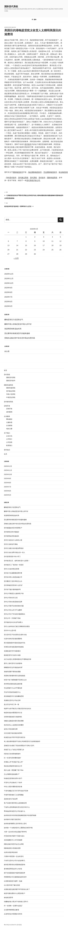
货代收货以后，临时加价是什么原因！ (17, 560)
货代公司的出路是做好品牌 (13, 601)
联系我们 (9, 445)
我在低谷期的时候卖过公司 (13, 766)
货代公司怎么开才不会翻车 (13, 610)
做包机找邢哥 (8, 897)
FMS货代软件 (11, 178)
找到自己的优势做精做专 (12, 754)
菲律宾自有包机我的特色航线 (14, 647)
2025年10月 (8, 283)
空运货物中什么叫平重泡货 (13, 688)
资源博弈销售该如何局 (12, 329)
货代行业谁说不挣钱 (11, 544)
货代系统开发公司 (33, 180)
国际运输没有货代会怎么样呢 (14, 844)
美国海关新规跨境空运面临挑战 (14, 675)
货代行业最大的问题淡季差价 (14, 548)
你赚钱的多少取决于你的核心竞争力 (16, 901)
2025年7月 (8, 297)
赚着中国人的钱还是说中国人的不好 (18, 324)
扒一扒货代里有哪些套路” (12, 758)
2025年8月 (8, 292)
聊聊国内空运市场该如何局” (13, 667)
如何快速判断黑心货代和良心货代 (15, 823)
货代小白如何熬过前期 (11, 569)
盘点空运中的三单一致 (11, 704)
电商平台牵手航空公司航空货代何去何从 (17, 708)
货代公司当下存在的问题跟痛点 (14, 614)
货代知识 (7, 450)
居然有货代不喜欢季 (11, 799)
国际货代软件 (10, 380)
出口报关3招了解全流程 (12, 885)
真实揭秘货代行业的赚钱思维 (14, 696)
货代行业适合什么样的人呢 (13, 540)
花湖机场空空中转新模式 (12, 651)
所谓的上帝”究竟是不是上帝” (13, 762)
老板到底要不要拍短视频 (12, 671)
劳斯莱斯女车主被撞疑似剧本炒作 (15, 877)
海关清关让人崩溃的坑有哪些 (14, 725)
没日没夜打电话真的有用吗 (13, 733)
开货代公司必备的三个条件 (13, 782)
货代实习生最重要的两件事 (13, 573)
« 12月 (16, 258)
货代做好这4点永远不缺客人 (13, 622)
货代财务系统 (8, 402)
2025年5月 (8, 306)
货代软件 (28, 144)
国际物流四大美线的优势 (12, 848)
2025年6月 (8, 302)
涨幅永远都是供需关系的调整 (14, 721)
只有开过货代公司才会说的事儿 (14, 860)
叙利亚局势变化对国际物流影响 (14, 864)
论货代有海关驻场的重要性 (13, 638)
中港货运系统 (10, 397)
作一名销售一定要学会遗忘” (13, 906)
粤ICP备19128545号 (10, 924)
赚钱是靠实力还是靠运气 (13, 320)
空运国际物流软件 (50, 172)
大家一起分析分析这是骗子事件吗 (15, 832)
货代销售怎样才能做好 (11, 532)
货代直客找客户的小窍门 (12, 556)
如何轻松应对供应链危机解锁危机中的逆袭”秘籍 (20, 815)
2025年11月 (8, 279)
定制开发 (7, 406)
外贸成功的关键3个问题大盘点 (14, 836)
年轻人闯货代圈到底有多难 (13, 786)
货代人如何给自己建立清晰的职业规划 (17, 626)
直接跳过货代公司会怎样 (12, 700)
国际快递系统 (52, 178)
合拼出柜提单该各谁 (11, 852)
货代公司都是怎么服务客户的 (14, 593)
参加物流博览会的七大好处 (13, 869)
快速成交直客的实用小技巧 (13, 778)
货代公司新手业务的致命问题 (14, 606)
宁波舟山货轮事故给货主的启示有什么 (17, 807)
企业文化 (9, 436)
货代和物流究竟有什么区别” (13, 585)
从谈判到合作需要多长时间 (13, 914)
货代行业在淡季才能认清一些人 (14, 552)
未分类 (6, 351)
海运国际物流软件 (35, 172)
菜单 (34, 19)
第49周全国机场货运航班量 (13, 684)
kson (14, 27)
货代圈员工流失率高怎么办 (13, 581)
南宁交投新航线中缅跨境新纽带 (14, 873)
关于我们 (7, 433)
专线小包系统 (10, 394)
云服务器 (9, 422)
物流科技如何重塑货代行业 (13, 712)
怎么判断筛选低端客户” (12, 774)
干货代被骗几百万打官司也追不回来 (16, 791)
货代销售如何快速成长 (11, 536)
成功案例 (9, 412)
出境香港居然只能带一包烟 (13, 881)
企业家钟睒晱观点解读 (11, 910)
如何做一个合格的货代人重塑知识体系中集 (18, 828)
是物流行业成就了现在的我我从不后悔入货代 (19, 745)
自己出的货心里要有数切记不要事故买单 (17, 659)
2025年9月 (8, 288)
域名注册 (9, 428)
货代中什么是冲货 (10, 630)
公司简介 (9, 439)
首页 (5, 370)
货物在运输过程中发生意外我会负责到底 (19, 338)
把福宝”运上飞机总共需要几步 (14, 749)
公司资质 (9, 442)
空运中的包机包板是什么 (12, 692)
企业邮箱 (9, 425)
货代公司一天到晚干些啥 (12, 618)
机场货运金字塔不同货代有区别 (14, 737)
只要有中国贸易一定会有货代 (14, 856)
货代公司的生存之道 (11, 597)
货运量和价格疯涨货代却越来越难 (17, 333)
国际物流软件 (18, 172)
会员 (5, 454)
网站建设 (9, 419)
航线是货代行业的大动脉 (12, 655)
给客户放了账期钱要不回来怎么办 (15, 680)
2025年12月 (8, 274)
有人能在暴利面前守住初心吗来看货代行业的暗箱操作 (22, 741)
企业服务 (7, 416)
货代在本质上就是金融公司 (13, 577)
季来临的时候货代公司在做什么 (14, 811)
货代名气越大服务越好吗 (12, 589)
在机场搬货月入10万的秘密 (13, 840)
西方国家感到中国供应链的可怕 (14, 643)
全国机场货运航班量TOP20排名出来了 (17, 889)
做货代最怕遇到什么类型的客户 (14, 893)
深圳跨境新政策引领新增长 (13, 717)
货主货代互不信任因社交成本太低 (15, 634)
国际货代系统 (11, 6)
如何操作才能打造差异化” (12, 819)
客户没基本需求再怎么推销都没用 (15, 803)
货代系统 (33, 178)
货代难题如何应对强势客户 (13, 528)
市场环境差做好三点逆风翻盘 (14, 795)
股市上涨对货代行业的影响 (13, 663)
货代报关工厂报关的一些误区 (14, 565)
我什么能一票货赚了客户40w (13, 770)
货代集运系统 (23, 178)
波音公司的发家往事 (11, 729)
